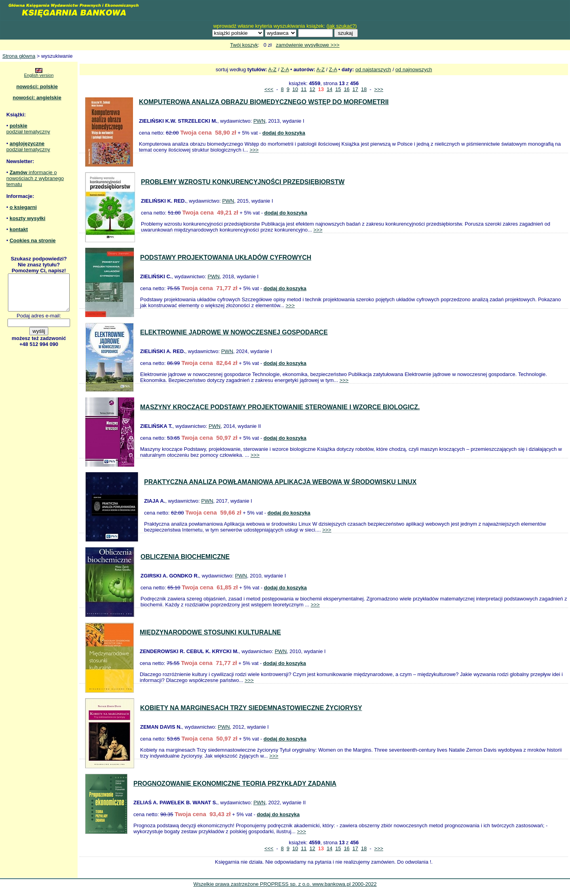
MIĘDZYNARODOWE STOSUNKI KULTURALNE (210, 632)
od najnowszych (413, 69)
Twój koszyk (244, 45)
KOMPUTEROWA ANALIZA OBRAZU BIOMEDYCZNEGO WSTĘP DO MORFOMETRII (264, 102)
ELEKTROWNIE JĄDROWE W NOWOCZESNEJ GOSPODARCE (234, 332)
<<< (269, 89)
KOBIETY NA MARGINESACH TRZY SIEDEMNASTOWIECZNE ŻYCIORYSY (251, 708)
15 (338, 89)
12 (312, 89)
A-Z (272, 69)
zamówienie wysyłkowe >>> (308, 45)
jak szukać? (341, 26)
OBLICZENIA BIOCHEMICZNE (185, 556)
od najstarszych (373, 69)
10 (295, 89)
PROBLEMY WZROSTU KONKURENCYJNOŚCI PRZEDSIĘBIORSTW (242, 182)
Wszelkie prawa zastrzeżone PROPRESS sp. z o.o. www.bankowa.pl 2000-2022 (284, 884)
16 (347, 89)
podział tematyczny (28, 132)
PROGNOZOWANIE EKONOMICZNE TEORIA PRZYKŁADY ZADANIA (234, 783)
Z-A (285, 69)
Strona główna (18, 56)
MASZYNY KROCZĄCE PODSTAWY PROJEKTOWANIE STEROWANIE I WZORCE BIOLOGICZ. (280, 407)
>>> (378, 89)
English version (39, 75)
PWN (259, 121)
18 (364, 89)
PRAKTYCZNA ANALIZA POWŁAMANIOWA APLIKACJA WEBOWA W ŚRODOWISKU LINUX (280, 482)
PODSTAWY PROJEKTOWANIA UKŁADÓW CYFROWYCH (225, 257)
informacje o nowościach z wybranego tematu (35, 178)
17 (355, 89)
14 (329, 89)
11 (303, 89)
